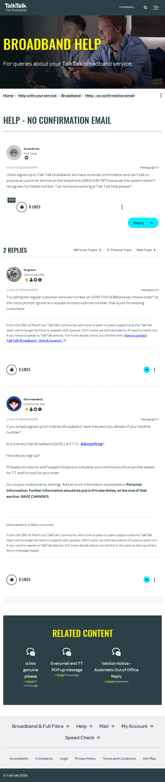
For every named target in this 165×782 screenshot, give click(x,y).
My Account (134, 725)
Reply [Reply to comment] (147, 369)
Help (81, 725)
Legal (64, 758)
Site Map (149, 758)
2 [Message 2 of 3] (152, 419)
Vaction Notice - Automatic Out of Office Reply (116, 670)
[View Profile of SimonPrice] (31, 149)
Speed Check (79, 737)
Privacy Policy (85, 758)
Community (128, 7)
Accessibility (18, 758)
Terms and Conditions (119, 758)
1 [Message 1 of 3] (152, 290)
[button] (145, 7)
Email (30, 681)
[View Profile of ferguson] (34, 270)
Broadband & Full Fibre (38, 725)
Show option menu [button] (158, 95)
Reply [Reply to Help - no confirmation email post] (138, 222)
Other (11, 200)
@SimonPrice (92, 443)
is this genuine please (30, 670)
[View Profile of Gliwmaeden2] (34, 399)
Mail (104, 725)
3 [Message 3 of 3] (152, 167)
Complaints (44, 758)
